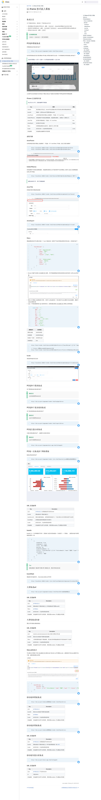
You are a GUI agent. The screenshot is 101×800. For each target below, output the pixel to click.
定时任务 (4, 41)
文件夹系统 (4, 14)
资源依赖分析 (5, 47)
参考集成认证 (39, 516)
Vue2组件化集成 (7, 66)
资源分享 (4, 44)
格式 (59, 752)
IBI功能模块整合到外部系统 (8, 68)
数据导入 (4, 19)
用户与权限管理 (6, 49)
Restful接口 (5, 54)
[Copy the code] (78, 53)
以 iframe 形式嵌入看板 (7, 61)
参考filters (35, 615)
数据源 (3, 16)
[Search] (91, 2)
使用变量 (4, 52)
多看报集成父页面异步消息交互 (9, 63)
